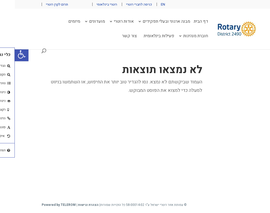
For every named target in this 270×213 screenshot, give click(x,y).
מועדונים (82, 22)
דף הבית (186, 22)
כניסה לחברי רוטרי (124, 4)
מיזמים (59, 22)
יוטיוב (58, 4)
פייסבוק (69, 4)
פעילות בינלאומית (144, 36)
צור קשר (114, 36)
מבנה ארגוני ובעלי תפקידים (151, 22)
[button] (7, 54)
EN (148, 4)
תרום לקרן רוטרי (42, 4)
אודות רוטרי (109, 22)
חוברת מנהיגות (180, 36)
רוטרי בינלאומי (92, 4)
